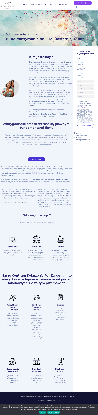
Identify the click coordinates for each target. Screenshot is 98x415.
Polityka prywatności (45, 400)
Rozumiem (42, 412)
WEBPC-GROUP (74, 396)
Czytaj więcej (36, 160)
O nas (25, 5)
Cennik (53, 5)
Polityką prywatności (84, 107)
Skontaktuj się (83, 3)
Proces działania (38, 5)
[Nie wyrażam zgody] (96, 409)
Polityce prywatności (85, 122)
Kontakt (63, 5)
